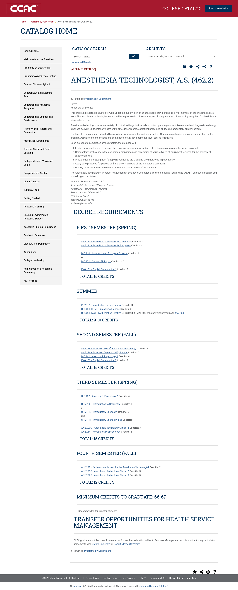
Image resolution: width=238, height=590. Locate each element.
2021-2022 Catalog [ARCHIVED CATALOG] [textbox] (166, 56)
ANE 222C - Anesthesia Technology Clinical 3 (105, 475)
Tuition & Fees (31, 189)
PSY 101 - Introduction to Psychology (101, 305)
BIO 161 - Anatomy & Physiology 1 (99, 356)
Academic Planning (34, 206)
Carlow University (101, 544)
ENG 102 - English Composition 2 (98, 360)
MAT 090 (180, 313)
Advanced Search (81, 62)
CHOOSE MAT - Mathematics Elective (101, 313)
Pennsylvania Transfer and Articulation (38, 130)
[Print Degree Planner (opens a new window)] (184, 66)
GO (133, 56)
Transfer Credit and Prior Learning (37, 151)
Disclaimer (76, 578)
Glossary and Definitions (37, 243)
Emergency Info (157, 578)
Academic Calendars (34, 235)
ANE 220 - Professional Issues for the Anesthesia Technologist (115, 467)
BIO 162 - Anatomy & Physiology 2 (99, 396)
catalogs (77, 586)
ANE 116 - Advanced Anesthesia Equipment (104, 352)
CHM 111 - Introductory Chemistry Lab (101, 419)
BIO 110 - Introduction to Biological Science (104, 253)
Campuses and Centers (36, 173)
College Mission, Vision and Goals (38, 163)
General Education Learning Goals (38, 94)
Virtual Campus (32, 181)
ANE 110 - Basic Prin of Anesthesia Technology (106, 241)
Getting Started (32, 198)
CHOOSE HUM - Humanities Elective (100, 309)
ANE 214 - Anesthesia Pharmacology (100, 431)
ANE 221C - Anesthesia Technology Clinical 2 (105, 471)
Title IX (142, 578)
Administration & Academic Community (38, 270)
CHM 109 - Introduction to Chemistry (100, 404)
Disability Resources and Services (119, 578)
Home (23, 22)
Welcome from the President (39, 59)
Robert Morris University (127, 544)
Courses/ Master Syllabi (37, 84)
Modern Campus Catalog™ (154, 586)
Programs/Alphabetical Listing (40, 76)
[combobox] (181, 56)
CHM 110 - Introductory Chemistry (99, 412)
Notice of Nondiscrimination (182, 578)
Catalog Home (31, 51)
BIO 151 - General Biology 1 (96, 261)
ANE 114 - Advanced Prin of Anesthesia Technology (108, 348)
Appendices (30, 252)
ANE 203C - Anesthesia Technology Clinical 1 (105, 427)
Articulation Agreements (36, 140)
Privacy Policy (92, 578)
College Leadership (34, 260)
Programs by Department (37, 67)
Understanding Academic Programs (37, 106)
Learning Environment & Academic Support (36, 217)
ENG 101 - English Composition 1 (98, 269)
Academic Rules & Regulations (40, 227)
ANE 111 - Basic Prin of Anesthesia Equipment (106, 245)
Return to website (218, 8)
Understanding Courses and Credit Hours (38, 118)
